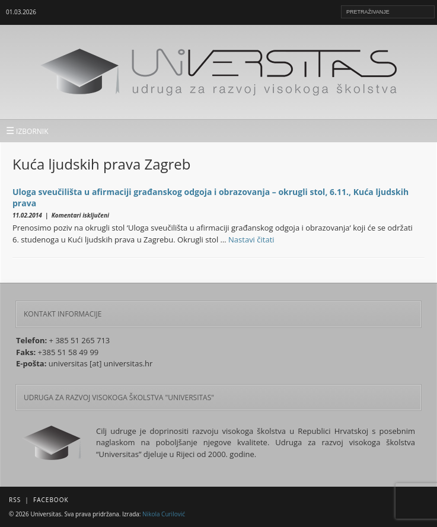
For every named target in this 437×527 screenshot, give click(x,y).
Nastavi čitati (251, 239)
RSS (15, 500)
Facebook (50, 500)
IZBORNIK (27, 130)
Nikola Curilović (163, 514)
